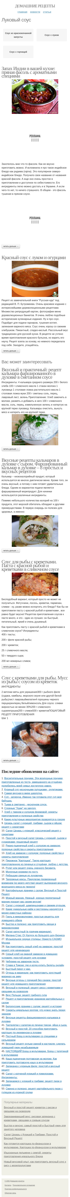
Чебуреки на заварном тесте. (22, 961)
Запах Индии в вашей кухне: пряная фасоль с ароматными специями (29, 72)
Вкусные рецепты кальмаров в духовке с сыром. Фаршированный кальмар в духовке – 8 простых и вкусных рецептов (34, 465)
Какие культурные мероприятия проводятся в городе (34, 819)
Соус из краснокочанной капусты (18, 35)
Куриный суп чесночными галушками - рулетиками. (33, 789)
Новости (35, 12)
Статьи (47, 12)
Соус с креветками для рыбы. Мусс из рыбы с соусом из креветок (35, 679)
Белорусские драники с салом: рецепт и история (34, 1006)
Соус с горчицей (18, 52)
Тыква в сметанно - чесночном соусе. (25, 804)
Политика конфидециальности (16, 1189)
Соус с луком (52, 35)
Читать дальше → (10, 246)
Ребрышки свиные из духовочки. (24, 875)
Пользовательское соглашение (24, 1185)
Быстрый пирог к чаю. (18, 969)
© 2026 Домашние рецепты (14, 1181)
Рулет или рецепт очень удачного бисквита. (31, 868)
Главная (22, 12)
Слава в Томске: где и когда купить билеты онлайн (35, 965)
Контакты (8, 1185)
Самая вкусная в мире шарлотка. (23, 793)
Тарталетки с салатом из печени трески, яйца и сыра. (36, 1025)
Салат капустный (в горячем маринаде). (29, 931)
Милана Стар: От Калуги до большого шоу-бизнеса (35, 935)
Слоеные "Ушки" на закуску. (20, 808)
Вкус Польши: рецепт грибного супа (26, 995)
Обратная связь (10, 1193)
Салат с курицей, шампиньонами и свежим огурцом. (36, 905)
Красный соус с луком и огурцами (34, 257)
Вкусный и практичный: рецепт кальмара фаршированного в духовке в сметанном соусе (31, 373)
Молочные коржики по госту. (22, 871)
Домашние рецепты (35, 6)
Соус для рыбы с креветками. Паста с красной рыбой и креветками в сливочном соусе (30, 565)
